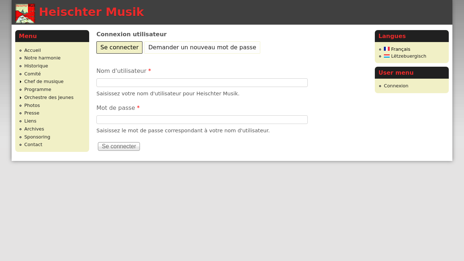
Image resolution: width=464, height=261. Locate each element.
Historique (36, 66)
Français (397, 49)
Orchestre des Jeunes (49, 97)
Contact (33, 144)
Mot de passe (118, 107)
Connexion (396, 85)
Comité (32, 73)
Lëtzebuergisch (405, 56)
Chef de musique (43, 81)
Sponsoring (37, 137)
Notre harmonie (42, 58)
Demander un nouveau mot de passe (202, 47)
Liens (30, 121)
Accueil (32, 50)
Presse (32, 113)
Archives (34, 129)
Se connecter (121, 46)
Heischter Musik (91, 12)
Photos (32, 105)
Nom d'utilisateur (123, 70)
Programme (37, 89)
